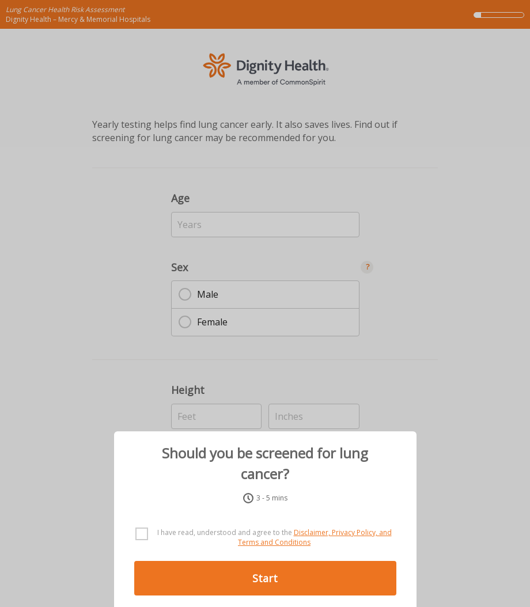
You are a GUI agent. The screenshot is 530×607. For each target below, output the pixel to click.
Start (265, 578)
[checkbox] (265, 538)
